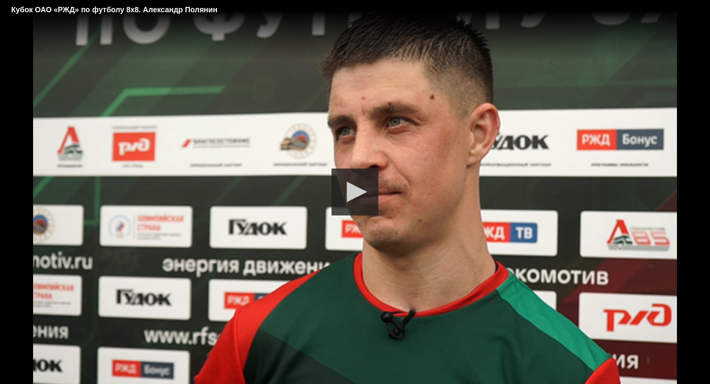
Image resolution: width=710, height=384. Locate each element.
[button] (355, 192)
